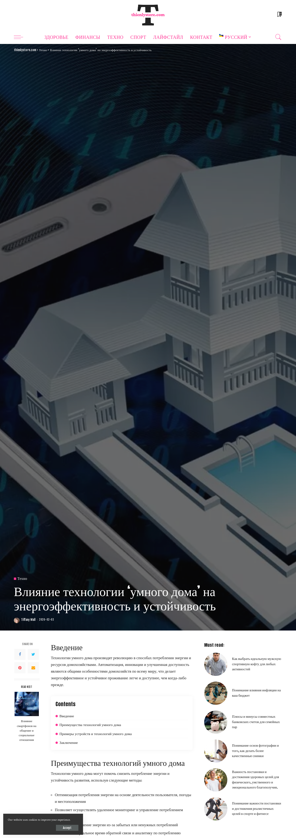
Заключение (68, 742)
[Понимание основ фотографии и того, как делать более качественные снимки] (215, 751)
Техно (22, 579)
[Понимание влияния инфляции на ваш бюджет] (215, 693)
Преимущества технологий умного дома (90, 724)
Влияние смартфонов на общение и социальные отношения (26, 730)
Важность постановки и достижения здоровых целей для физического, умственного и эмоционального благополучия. (255, 779)
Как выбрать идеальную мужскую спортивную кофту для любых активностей (256, 663)
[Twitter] (33, 654)
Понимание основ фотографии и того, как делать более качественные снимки (255, 750)
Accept (57, 827)
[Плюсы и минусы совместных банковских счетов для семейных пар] (215, 722)
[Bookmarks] (279, 15)
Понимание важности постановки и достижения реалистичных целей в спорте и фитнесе (256, 808)
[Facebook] (19, 654)
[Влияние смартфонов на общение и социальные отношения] (27, 704)
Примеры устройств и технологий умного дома (95, 733)
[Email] (33, 667)
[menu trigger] (21, 37)
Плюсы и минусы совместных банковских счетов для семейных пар (256, 721)
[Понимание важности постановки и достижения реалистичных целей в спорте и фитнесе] (215, 808)
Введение (66, 715)
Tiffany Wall (28, 619)
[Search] (278, 37)
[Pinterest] (19, 667)
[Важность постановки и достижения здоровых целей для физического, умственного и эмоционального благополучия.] (215, 780)
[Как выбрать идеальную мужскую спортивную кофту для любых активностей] (215, 664)
